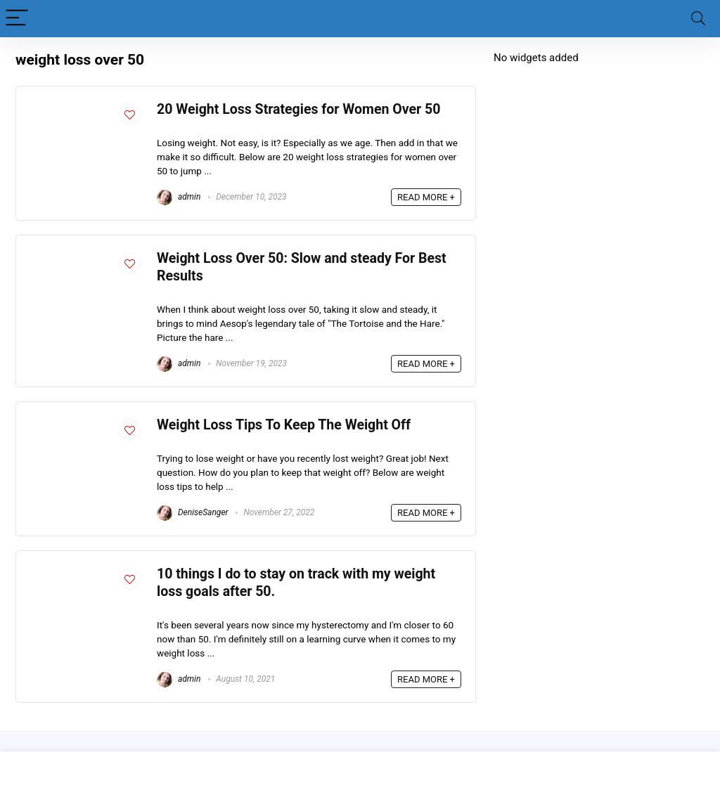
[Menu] (17, 18)
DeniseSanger (193, 512)
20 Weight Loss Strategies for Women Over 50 (298, 109)
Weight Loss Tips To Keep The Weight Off (284, 425)
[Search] (698, 18)
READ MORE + (426, 197)
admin (178, 197)
